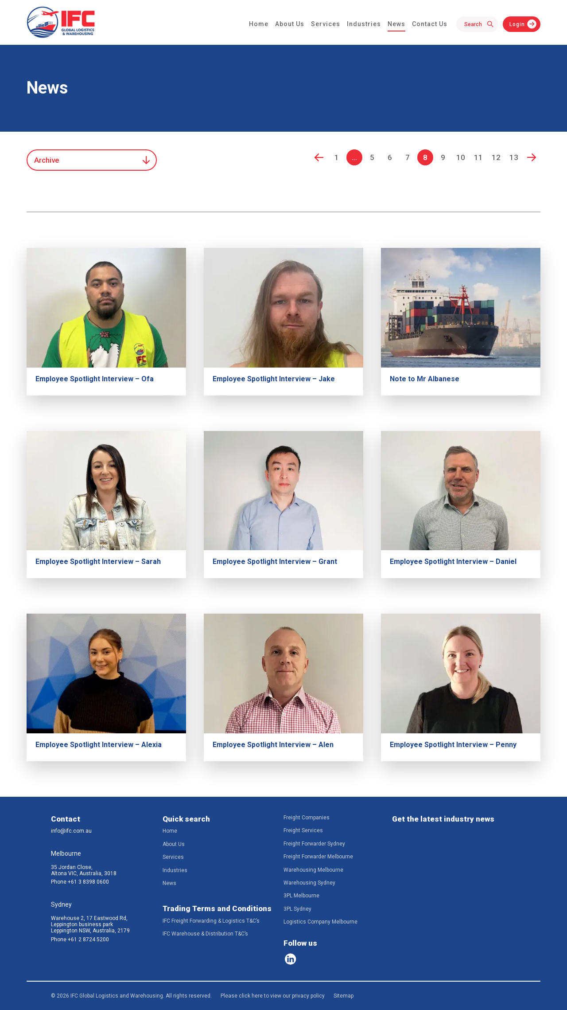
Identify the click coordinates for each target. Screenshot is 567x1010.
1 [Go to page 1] (336, 157)
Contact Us (429, 23)
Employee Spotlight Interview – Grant (275, 561)
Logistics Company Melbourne (320, 922)
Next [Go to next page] (532, 157)
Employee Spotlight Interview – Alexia (98, 744)
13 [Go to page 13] (513, 157)
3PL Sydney (297, 909)
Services (325, 23)
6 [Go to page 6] (390, 157)
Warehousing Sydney (309, 883)
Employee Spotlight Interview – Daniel (453, 561)
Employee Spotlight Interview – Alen (273, 744)
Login (517, 24)
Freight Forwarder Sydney (314, 844)
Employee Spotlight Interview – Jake (274, 379)
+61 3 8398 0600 (88, 882)
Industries (364, 23)
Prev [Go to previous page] (319, 157)
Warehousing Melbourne (313, 870)
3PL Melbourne (301, 896)
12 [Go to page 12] (496, 157)
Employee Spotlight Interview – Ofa (94, 379)
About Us (289, 23)
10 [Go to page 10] (460, 157)
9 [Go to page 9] (443, 157)
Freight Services (303, 830)
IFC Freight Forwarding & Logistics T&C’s (211, 921)
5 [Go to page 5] (372, 157)
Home (258, 23)
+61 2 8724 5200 (88, 939)
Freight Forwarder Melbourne (318, 856)
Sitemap (343, 996)
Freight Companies (307, 817)
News (396, 23)
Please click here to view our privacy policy (273, 996)
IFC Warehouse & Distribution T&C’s (205, 934)
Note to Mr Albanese (424, 379)
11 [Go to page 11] (478, 157)
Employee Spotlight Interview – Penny (453, 744)
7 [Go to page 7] (407, 157)
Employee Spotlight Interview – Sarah (98, 561)
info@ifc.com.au (71, 831)
